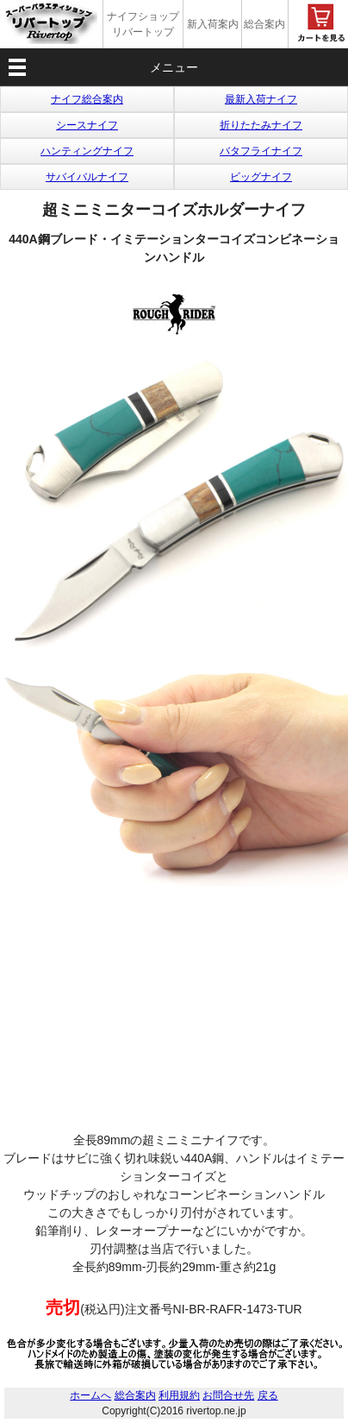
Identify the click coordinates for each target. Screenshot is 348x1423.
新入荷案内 (213, 24)
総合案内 (264, 24)
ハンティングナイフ (87, 151)
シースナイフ (87, 125)
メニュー (174, 67)
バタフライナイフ (261, 151)
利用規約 (179, 1395)
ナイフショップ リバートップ (143, 24)
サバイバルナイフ (87, 177)
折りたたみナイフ (261, 125)
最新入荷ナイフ (261, 99)
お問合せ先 (228, 1395)
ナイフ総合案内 (87, 99)
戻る (268, 1395)
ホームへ (90, 1395)
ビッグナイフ (261, 177)
